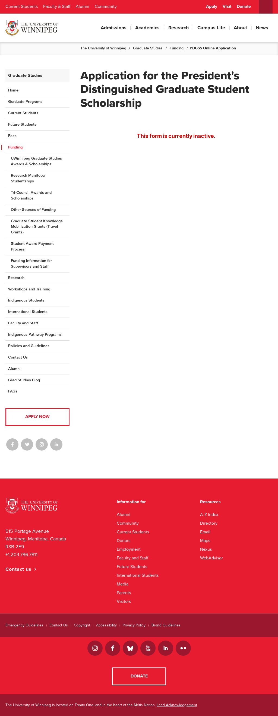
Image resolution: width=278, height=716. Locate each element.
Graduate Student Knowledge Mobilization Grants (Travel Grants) (37, 227)
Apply (211, 6)
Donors (123, 540)
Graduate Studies (148, 48)
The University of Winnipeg (103, 48)
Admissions (114, 28)
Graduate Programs (25, 101)
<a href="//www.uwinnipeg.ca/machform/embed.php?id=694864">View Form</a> (176, 134)
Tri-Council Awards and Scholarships (31, 195)
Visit (227, 6)
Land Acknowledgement (177, 705)
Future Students (22, 124)
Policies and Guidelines (28, 346)
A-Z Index (209, 514)
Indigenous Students (26, 300)
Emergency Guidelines (24, 625)
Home (13, 90)
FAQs (12, 391)
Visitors (124, 601)
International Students (28, 311)
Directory (208, 523)
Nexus (206, 549)
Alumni (82, 6)
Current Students (21, 6)
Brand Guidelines (166, 625)
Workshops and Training (29, 289)
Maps (205, 540)
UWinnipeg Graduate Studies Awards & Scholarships (36, 161)
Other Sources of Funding (33, 209)
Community (106, 6)
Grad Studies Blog (24, 380)
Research (178, 28)
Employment (129, 549)
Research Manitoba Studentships (28, 178)
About (240, 28)
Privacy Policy (134, 625)
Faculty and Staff (23, 323)
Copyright (82, 625)
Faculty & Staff (56, 6)
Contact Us (18, 357)
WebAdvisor (211, 557)
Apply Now (37, 416)
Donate (244, 6)
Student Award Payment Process (32, 246)
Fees (12, 136)
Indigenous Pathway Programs (35, 334)
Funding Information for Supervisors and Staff (31, 263)
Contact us (18, 569)
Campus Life (211, 28)
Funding (177, 48)
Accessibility (106, 625)
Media (122, 584)
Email (205, 531)
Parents (124, 592)
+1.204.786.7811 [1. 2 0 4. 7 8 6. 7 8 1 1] (21, 554)
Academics (147, 28)
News (262, 28)
